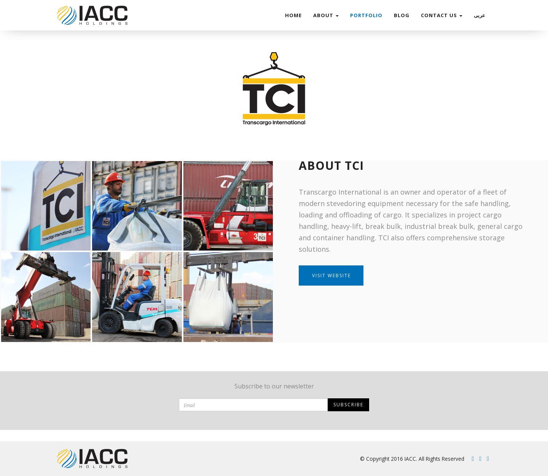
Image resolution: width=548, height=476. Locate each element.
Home (293, 15)
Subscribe (348, 404)
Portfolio (366, 15)
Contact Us (441, 15)
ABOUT (326, 15)
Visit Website (331, 275)
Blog (401, 15)
